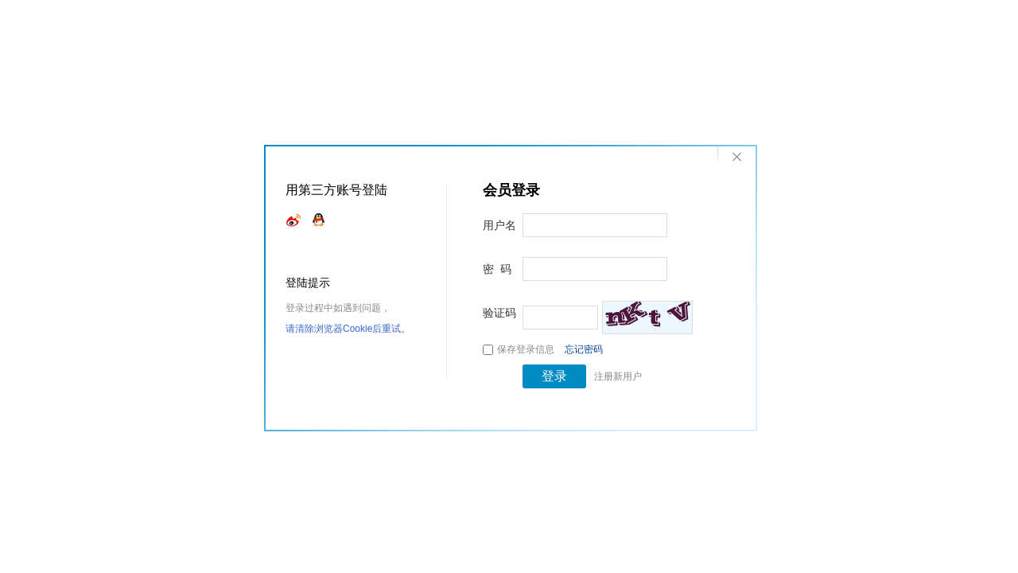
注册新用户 (618, 376)
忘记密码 (584, 349)
